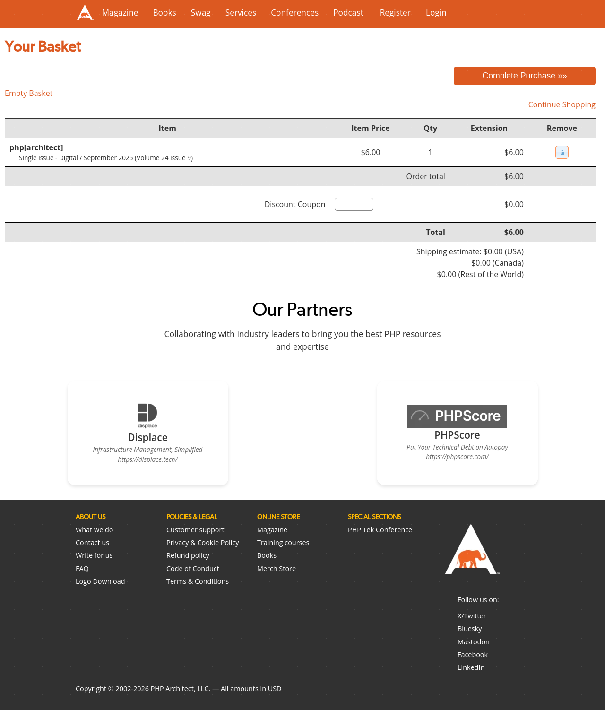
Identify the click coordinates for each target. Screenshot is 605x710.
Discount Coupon (295, 204)
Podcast (348, 12)
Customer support (195, 529)
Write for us (94, 555)
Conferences (295, 12)
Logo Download (100, 581)
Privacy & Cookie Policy (202, 542)
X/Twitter (472, 615)
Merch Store (276, 568)
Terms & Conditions (197, 581)
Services (240, 12)
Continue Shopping (562, 104)
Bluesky (470, 628)
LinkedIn (471, 667)
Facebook (473, 654)
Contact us (92, 542)
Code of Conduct (192, 568)
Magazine (120, 12)
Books (164, 12)
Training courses (283, 542)
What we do (94, 529)
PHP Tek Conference (380, 529)
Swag (201, 12)
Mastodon (474, 641)
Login (436, 12)
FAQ (82, 568)
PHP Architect (472, 557)
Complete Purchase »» (525, 75)
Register (395, 12)
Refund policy (187, 555)
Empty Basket (28, 93)
